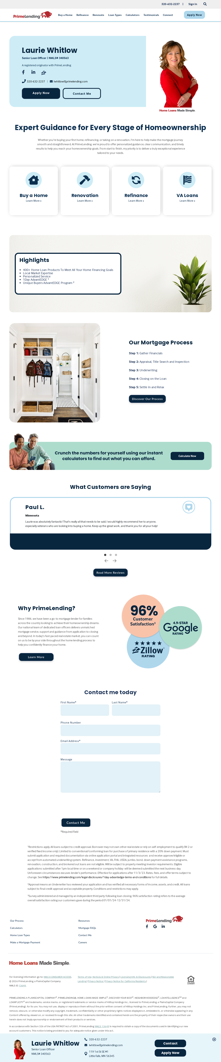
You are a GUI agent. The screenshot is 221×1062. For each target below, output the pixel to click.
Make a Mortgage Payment (25, 942)
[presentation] (88, 803)
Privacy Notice (96, 981)
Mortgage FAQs (87, 927)
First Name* (68, 702)
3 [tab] (116, 555)
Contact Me (82, 93)
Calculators (16, 927)
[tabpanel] (110, 523)
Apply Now (41, 93)
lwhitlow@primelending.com (71, 81)
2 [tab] (110, 555)
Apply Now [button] (170, 1052)
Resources (84, 920)
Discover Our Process (147, 398)
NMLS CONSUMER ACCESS (57, 976)
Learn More (36, 657)
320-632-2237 (36, 81)
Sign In (192, 4)
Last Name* (120, 702)
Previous (106, 560)
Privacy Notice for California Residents (125, 981)
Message (66, 759)
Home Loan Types (20, 935)
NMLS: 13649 (102, 1026)
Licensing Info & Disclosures (135, 976)
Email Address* (71, 741)
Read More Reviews (110, 572)
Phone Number (71, 722)
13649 (22, 985)
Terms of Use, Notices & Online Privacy (98, 976)
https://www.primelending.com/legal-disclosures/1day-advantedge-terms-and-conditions (97, 877)
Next (114, 560)
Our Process (17, 920)
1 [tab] (105, 555)
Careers (82, 942)
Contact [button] (170, 1043)
